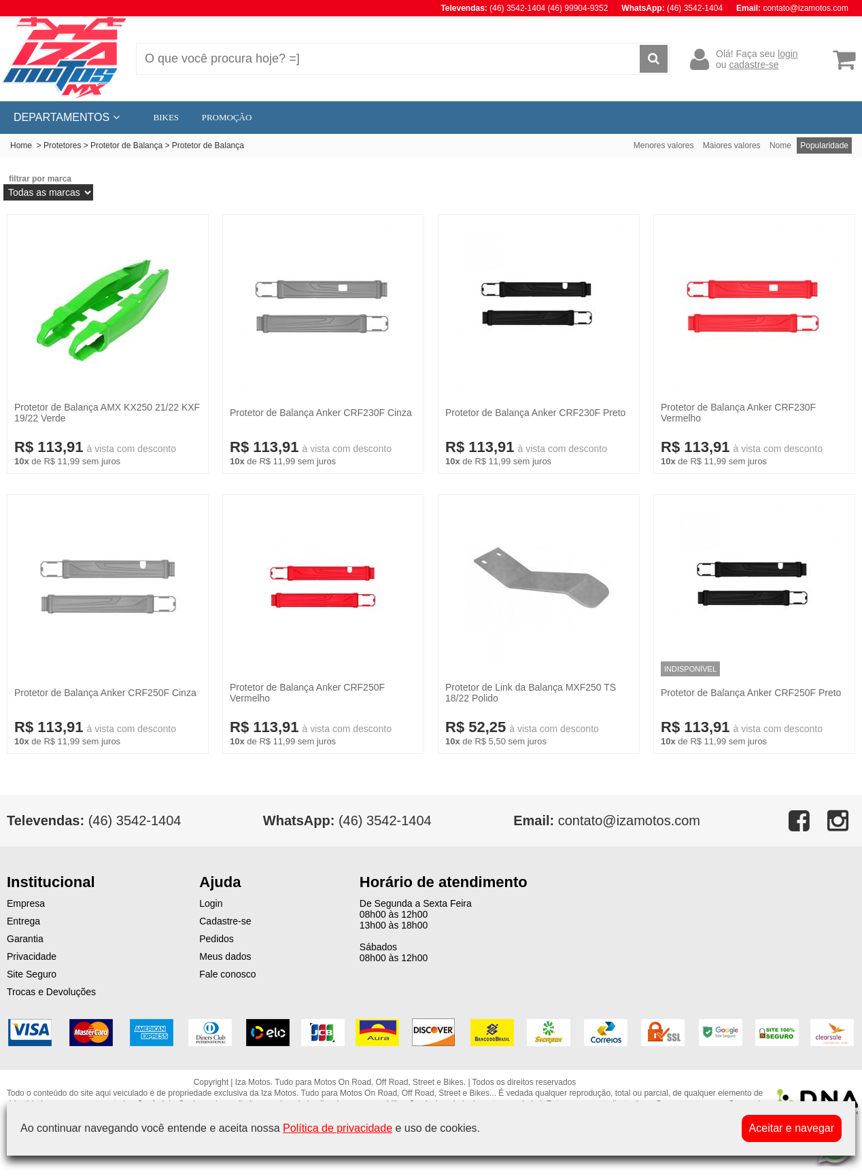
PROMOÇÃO (227, 117)
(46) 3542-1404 (347, 820)
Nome (780, 145)
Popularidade (824, 145)
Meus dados (225, 956)
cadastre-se (753, 64)
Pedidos (216, 938)
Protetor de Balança (126, 145)
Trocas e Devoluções (51, 991)
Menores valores (664, 145)
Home (21, 145)
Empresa (26, 903)
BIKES (166, 117)
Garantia (25, 938)
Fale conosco (227, 974)
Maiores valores (732, 145)
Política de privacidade (337, 1128)
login (788, 53)
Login (210, 903)
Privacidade (31, 956)
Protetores (62, 145)
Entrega (23, 921)
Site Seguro (31, 974)
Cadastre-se (225, 921)
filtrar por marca (40, 179)
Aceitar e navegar (791, 1128)
